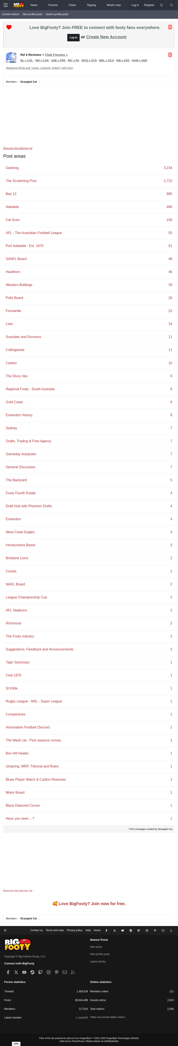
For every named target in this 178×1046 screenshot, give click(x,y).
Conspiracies (15, 714)
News (34, 5)
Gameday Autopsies (21, 454)
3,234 (168, 168)
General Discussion (20, 467)
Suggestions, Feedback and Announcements (39, 649)
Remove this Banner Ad (17, 148)
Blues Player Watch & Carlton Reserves (36, 779)
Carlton (11, 363)
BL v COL (26, 60)
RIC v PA (73, 60)
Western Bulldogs (19, 285)
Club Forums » (56, 54)
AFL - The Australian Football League (34, 233)
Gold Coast (14, 402)
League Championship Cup (26, 597)
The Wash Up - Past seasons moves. (34, 740)
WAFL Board (15, 584)
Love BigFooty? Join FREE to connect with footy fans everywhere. (94, 27)
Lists (9, 324)
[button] (41, 5)
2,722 (168, 181)
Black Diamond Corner (23, 805)
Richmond (13, 623)
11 (170, 337)
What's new (114, 5)
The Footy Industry (20, 636)
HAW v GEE (139, 60)
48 (170, 259)
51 (170, 246)
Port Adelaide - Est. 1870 (24, 246)
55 (170, 233)
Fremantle (13, 311)
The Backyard (16, 480)
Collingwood (15, 350)
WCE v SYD (89, 60)
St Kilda (11, 688)
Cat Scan (13, 220)
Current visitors (10, 14)
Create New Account (106, 37)
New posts (96, 946)
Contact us (36, 930)
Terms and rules (55, 930)
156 (169, 220)
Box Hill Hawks (17, 753)
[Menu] (5, 5)
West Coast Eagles (20, 532)
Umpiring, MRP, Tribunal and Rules (32, 766)
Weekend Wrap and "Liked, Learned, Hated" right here (39, 67)
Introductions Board (20, 545)
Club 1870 (13, 675)
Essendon (13, 519)
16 (170, 324)
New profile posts (32, 14)
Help (88, 930)
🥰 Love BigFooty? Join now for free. (89, 903)
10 (170, 363)
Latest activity (98, 961)
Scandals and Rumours (23, 337)
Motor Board (15, 792)
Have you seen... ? (20, 818)
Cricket (11, 571)
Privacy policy (74, 930)
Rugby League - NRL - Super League (34, 701)
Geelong (12, 168)
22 (170, 311)
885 (169, 194)
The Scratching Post (21, 181)
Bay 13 (11, 194)
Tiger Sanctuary (18, 662)
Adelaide (12, 207)
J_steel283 (82, 1017)
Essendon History (19, 415)
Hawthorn (13, 272)
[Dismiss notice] (170, 27)
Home (97, 930)
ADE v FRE (58, 60)
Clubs (72, 5)
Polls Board (14, 298)
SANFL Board (16, 259)
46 (170, 272)
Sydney (11, 428)
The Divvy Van (17, 376)
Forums (53, 5)
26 (170, 298)
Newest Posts (99, 939)
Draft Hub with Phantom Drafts (29, 506)
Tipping (91, 5)
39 (170, 285)
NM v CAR (42, 60)
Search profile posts (57, 14)
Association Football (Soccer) (28, 727)
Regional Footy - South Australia (30, 389)
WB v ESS (122, 60)
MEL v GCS (106, 60)
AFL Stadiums (16, 610)
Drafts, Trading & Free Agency (28, 441)
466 (169, 207)
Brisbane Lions (17, 558)
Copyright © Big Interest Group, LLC (24, 956)
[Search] (171, 5)
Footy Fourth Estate (21, 493)
